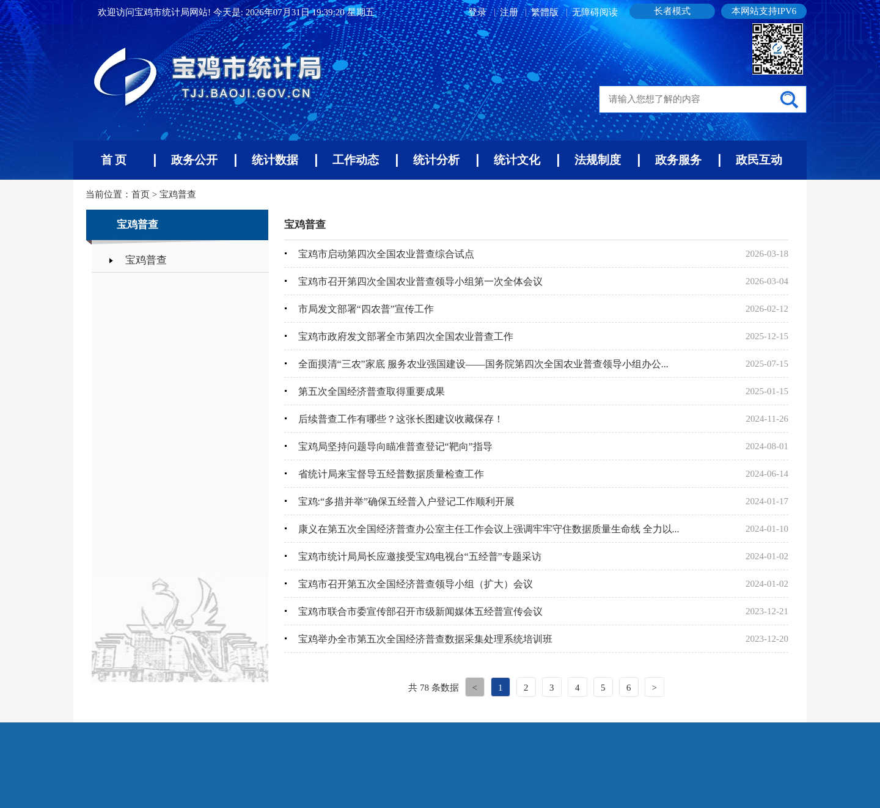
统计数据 (275, 159)
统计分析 (436, 159)
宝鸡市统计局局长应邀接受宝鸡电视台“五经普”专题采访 (419, 556)
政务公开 (194, 159)
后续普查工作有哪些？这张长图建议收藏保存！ (401, 419)
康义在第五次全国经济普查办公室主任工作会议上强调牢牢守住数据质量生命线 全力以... (489, 529)
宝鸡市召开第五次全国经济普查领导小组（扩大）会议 (415, 584)
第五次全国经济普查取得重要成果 (371, 391)
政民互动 (759, 159)
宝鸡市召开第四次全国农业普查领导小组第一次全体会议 (420, 281)
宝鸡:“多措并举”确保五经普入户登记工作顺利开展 (406, 501)
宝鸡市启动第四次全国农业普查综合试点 (386, 254)
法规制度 (597, 159)
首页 (140, 194)
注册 (510, 12)
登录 (478, 12)
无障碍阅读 (595, 12)
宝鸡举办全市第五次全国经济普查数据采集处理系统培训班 (425, 639)
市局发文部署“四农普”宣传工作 (366, 309)
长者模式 (672, 11)
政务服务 (678, 159)
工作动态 (355, 159)
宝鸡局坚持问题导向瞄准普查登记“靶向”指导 (395, 446)
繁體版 (545, 12)
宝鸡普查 (178, 194)
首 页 (114, 159)
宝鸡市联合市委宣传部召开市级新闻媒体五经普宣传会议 (420, 611)
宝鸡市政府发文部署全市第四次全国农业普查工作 (405, 336)
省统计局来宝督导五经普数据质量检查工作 (391, 474)
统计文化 (517, 159)
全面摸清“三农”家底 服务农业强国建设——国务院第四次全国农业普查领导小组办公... (483, 364)
